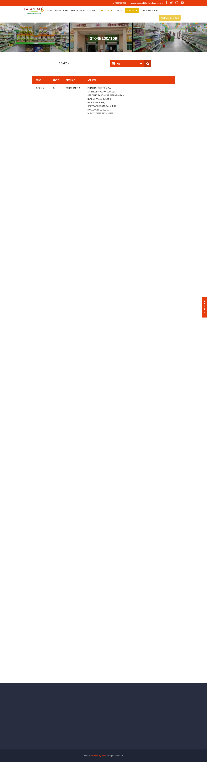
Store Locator (105, 10)
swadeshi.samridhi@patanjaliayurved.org (146, 3)
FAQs (92, 10)
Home (49, 10)
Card (65, 10)
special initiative (79, 10)
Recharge (153, 10)
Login (142, 10)
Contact (119, 10)
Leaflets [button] (131, 10)
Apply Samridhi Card (170, 18)
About (58, 10)
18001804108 (120, 3)
